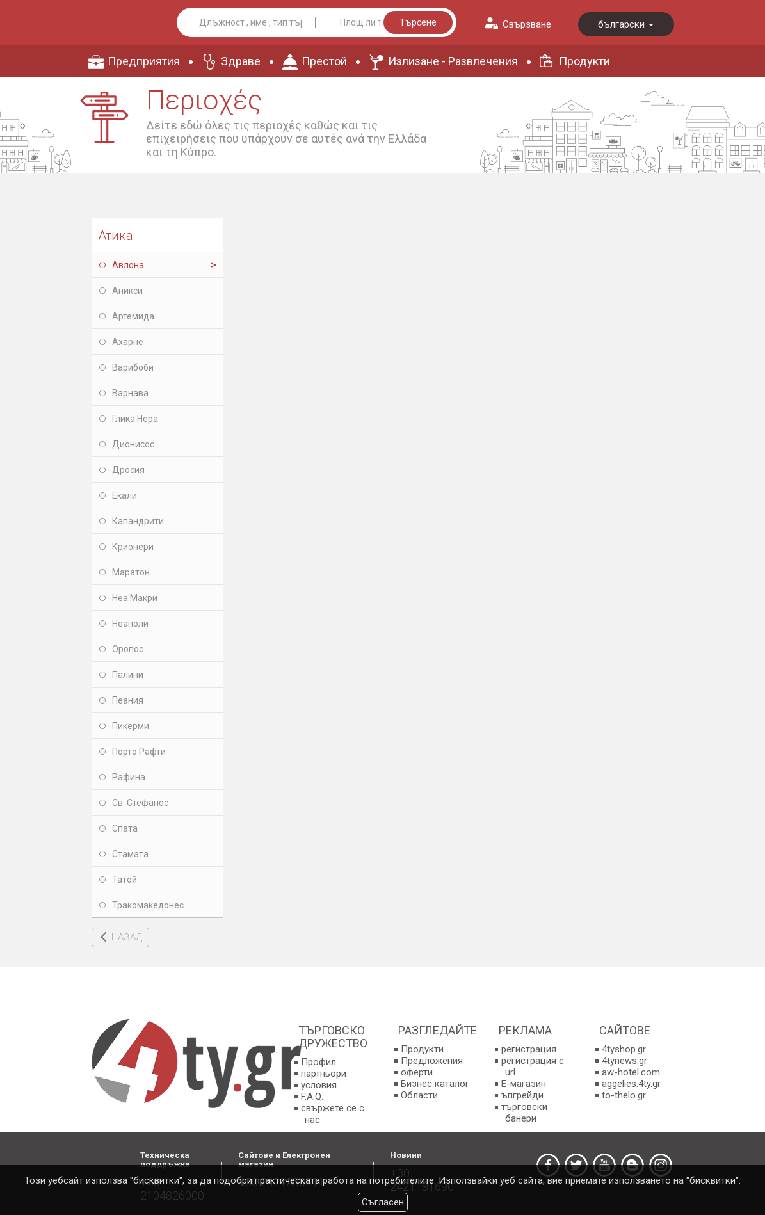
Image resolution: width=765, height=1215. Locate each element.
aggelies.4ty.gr (631, 1084)
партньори (323, 1073)
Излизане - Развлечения (453, 61)
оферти (417, 1072)
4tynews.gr (624, 1060)
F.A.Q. (312, 1096)
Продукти (584, 61)
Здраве (241, 61)
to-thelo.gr (624, 1095)
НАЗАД (126, 937)
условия (319, 1085)
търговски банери (524, 1112)
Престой (324, 61)
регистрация (528, 1049)
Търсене (418, 22)
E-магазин (523, 1084)
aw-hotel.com (631, 1072)
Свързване (527, 24)
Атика (115, 235)
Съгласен (383, 1202)
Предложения (432, 1060)
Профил (318, 1062)
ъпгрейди (522, 1095)
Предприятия (144, 61)
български (626, 24)
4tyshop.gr (624, 1049)
